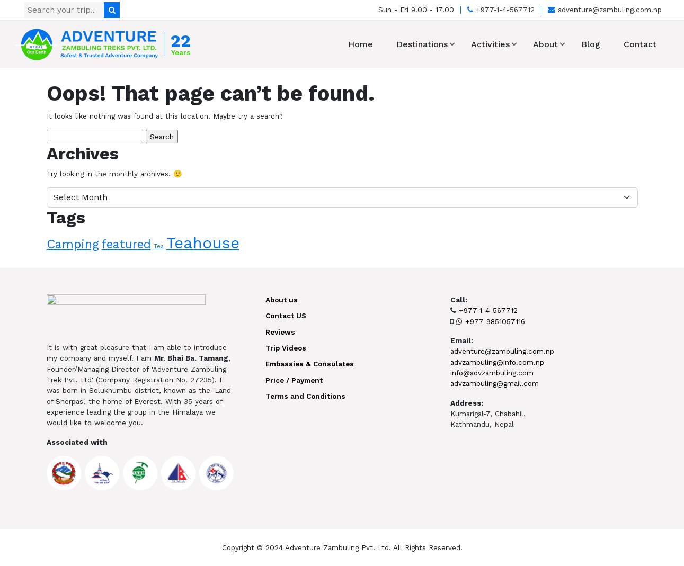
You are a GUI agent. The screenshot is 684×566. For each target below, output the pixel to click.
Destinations (422, 44)
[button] (452, 44)
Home (360, 44)
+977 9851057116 (495, 321)
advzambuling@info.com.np (497, 362)
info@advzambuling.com (492, 373)
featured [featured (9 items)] (126, 244)
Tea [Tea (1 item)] (159, 246)
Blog (590, 44)
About (545, 44)
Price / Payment (294, 380)
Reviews (280, 332)
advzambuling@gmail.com (494, 383)
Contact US (285, 315)
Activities (490, 44)
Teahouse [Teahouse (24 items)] (202, 243)
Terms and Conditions (305, 396)
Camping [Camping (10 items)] (73, 244)
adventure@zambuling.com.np (605, 9)
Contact (640, 44)
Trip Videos (285, 348)
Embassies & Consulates (309, 364)
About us (281, 299)
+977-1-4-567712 (501, 9)
